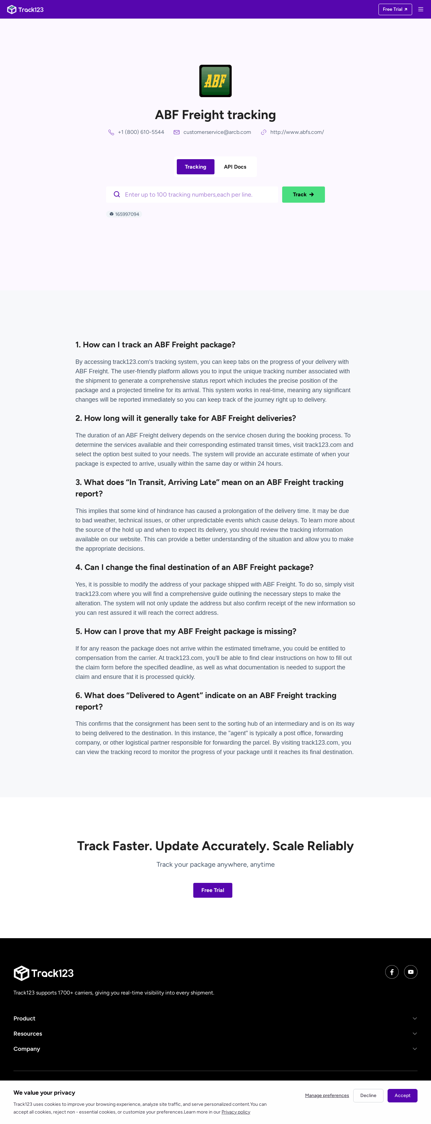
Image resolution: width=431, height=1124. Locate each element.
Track (303, 194)
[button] (215, 1018)
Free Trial (212, 890)
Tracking (195, 167)
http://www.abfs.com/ (297, 132)
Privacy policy (236, 1112)
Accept (402, 1095)
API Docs (235, 167)
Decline (368, 1095)
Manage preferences (327, 1095)
